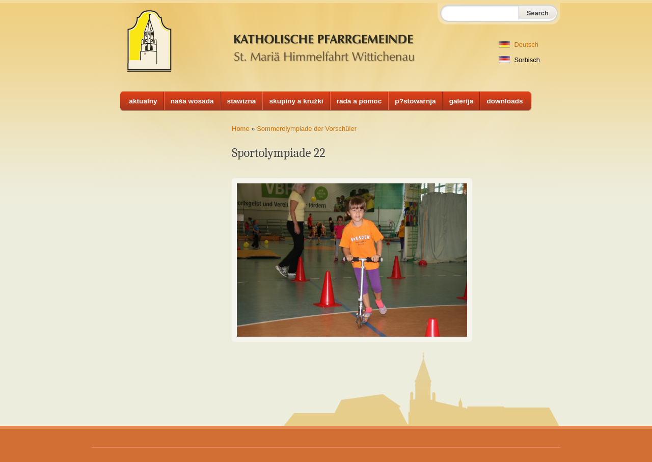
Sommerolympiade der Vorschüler (307, 128)
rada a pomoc (359, 101)
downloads (504, 101)
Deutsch (518, 44)
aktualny (143, 101)
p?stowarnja (415, 101)
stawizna (241, 101)
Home (241, 128)
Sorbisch (519, 60)
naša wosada (192, 101)
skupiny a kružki (296, 101)
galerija (461, 101)
